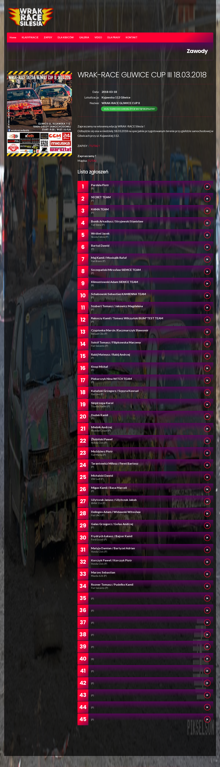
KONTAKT (131, 37)
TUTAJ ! (94, 145)
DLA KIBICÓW (66, 37)
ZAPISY (48, 37)
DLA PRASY (113, 37)
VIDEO (98, 37)
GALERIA (84, 37)
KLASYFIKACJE (30, 37)
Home (13, 37)
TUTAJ (92, 160)
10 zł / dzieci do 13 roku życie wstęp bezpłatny (129, 109)
